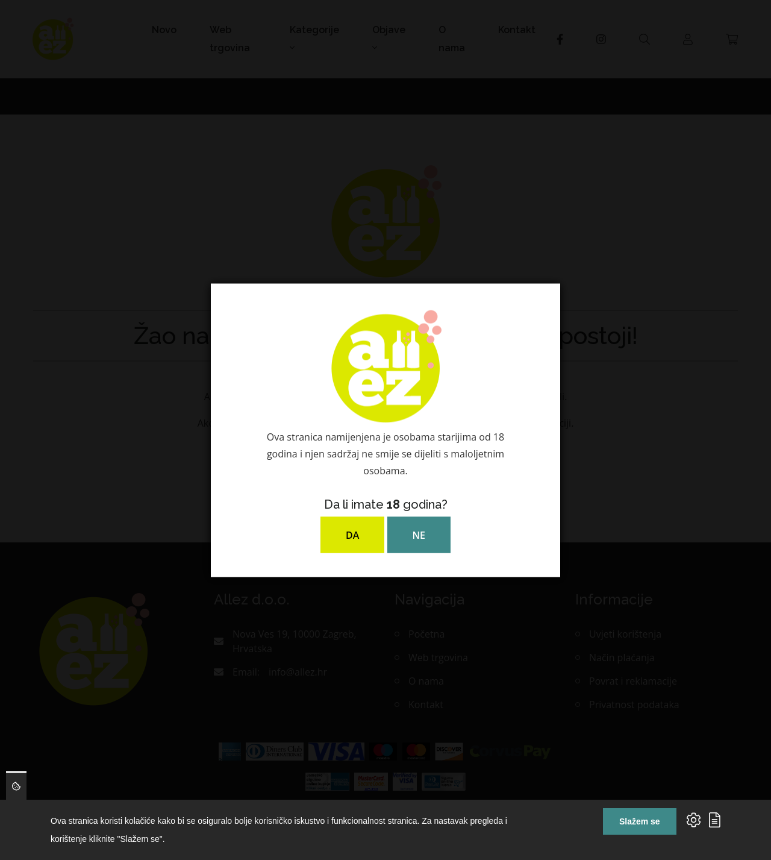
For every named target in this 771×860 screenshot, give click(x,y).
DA (352, 534)
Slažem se (639, 820)
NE (419, 534)
